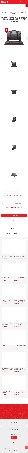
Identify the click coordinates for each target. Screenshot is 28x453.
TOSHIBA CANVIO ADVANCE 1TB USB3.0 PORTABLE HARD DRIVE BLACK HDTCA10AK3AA (19, 370)
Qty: (10, 213)
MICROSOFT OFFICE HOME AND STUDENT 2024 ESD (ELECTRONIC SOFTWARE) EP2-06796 (19, 393)
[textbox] (13, 5)
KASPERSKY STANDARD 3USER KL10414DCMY (7, 301)
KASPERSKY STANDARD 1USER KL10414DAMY (7, 392)
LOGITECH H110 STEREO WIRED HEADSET (7, 278)
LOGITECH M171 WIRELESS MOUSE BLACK (8, 346)
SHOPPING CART (26, 2)
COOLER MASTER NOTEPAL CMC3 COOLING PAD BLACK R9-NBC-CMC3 (20, 325)
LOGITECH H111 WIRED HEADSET (19, 278)
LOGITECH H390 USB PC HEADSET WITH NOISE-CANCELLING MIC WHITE (8, 256)
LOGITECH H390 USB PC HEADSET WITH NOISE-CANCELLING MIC (20, 347)
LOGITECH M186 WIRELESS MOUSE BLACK (20, 255)
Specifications (14, 228)
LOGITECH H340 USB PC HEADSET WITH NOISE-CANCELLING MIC (7, 370)
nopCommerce (16, 450)
